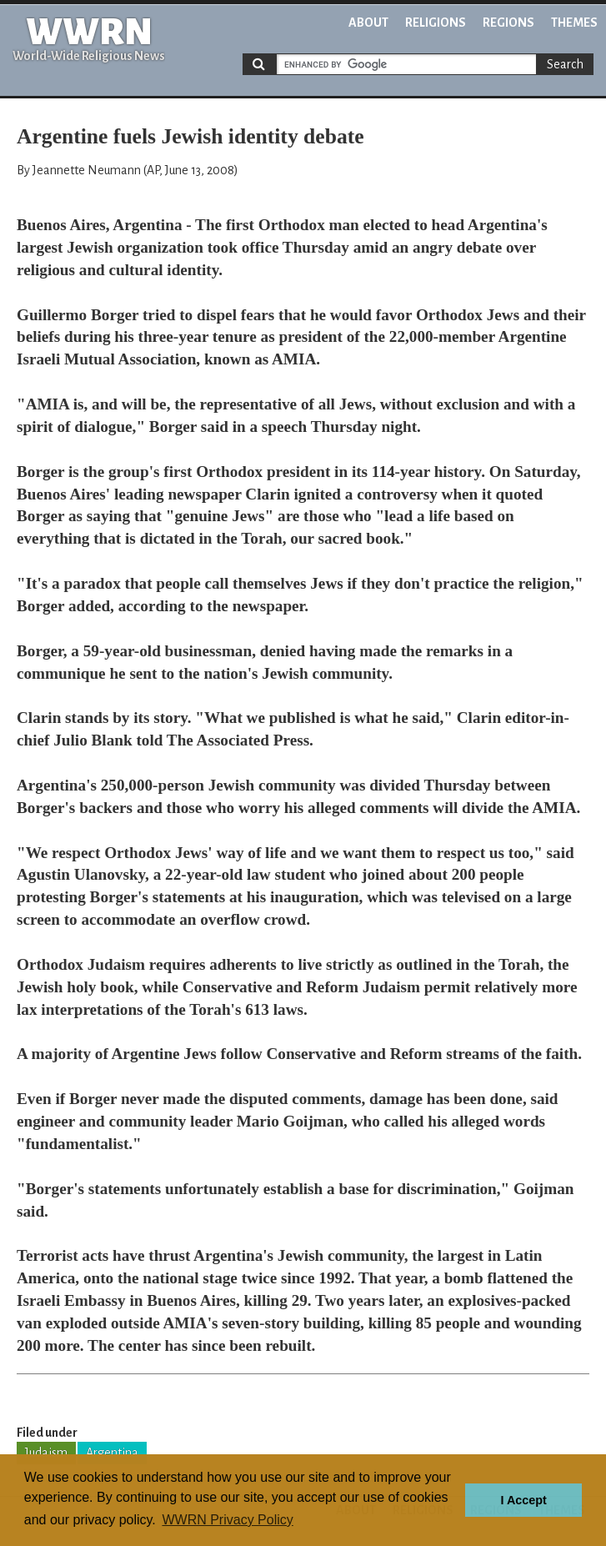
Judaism (46, 1452)
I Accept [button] (523, 1500)
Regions (508, 22)
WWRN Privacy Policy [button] (227, 1520)
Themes (574, 22)
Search (565, 64)
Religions (435, 22)
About (368, 22)
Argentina (112, 1452)
